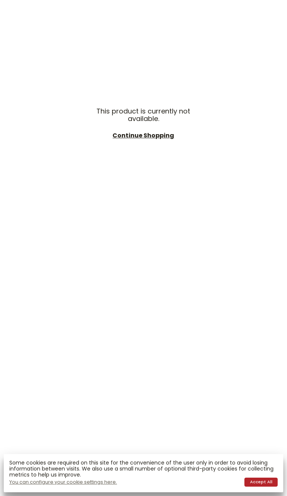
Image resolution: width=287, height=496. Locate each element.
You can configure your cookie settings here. (63, 482)
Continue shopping (143, 135)
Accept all (261, 482)
